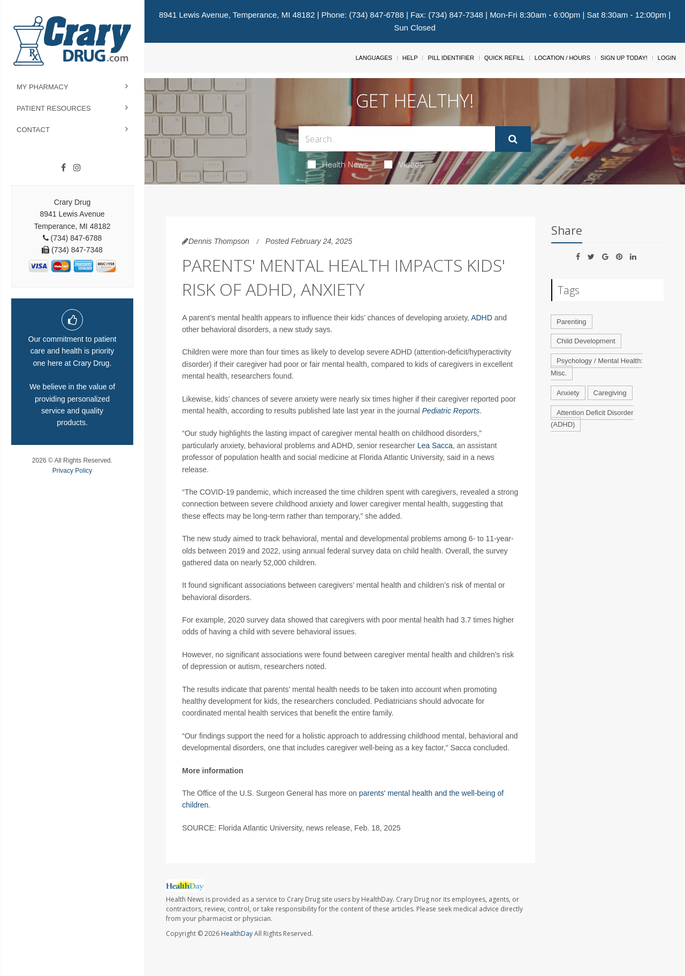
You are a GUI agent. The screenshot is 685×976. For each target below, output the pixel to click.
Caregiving (610, 393)
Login (667, 58)
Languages (373, 58)
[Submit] (513, 139)
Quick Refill (504, 58)
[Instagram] (77, 168)
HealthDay (237, 933)
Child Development (586, 341)
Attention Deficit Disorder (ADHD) (592, 419)
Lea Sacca (435, 445)
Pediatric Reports (451, 410)
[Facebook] (63, 168)
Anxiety (568, 393)
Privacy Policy (72, 470)
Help (410, 58)
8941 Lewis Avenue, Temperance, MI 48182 (237, 14)
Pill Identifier (451, 58)
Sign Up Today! (624, 58)
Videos (404, 164)
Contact (33, 130)
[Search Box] (397, 138)
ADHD (481, 317)
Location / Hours (562, 58)
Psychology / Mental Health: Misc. (597, 367)
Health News (338, 164)
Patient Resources (54, 108)
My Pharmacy (42, 87)
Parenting (572, 322)
